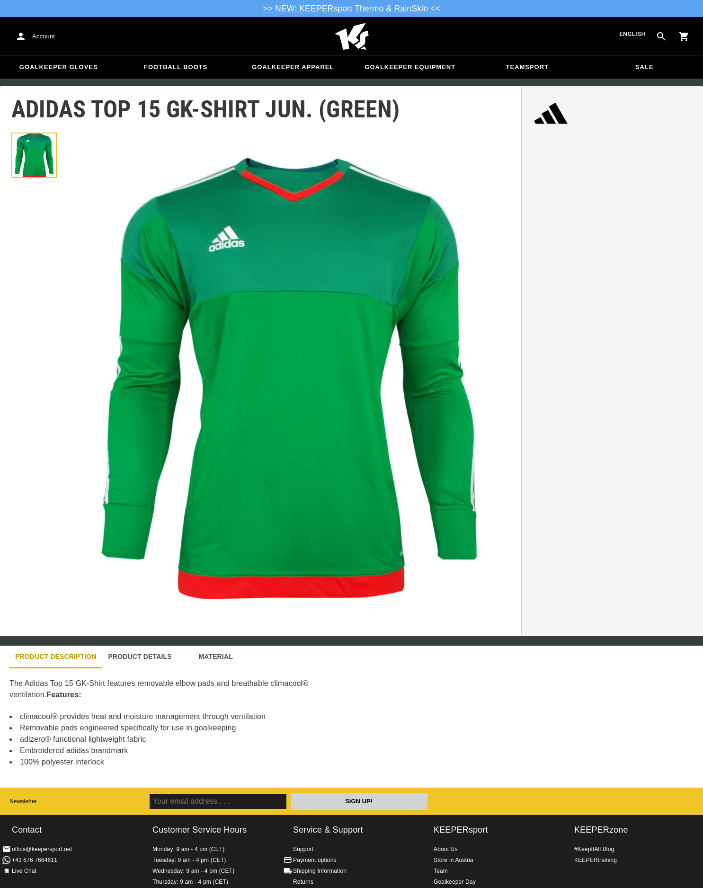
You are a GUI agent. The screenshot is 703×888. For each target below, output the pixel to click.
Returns (303, 882)
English (632, 34)
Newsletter (23, 801)
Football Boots (175, 67)
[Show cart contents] (684, 36)
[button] (34, 155)
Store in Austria (453, 860)
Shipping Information (320, 871)
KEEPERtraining (595, 860)
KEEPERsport (461, 830)
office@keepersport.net (42, 849)
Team (441, 871)
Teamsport (527, 67)
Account (43, 36)
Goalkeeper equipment (410, 67)
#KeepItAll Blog (594, 849)
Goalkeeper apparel (293, 67)
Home (352, 36)
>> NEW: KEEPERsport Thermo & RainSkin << (351, 8)
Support (303, 849)
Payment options (315, 860)
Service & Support (328, 830)
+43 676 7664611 (34, 860)
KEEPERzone (601, 830)
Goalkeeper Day (455, 882)
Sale (644, 67)
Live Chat (24, 871)
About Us (446, 849)
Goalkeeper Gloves (58, 67)
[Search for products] (661, 36)
